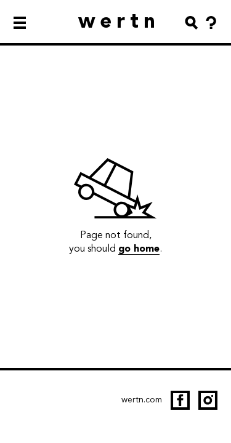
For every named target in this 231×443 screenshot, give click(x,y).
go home (139, 248)
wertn (119, 21)
